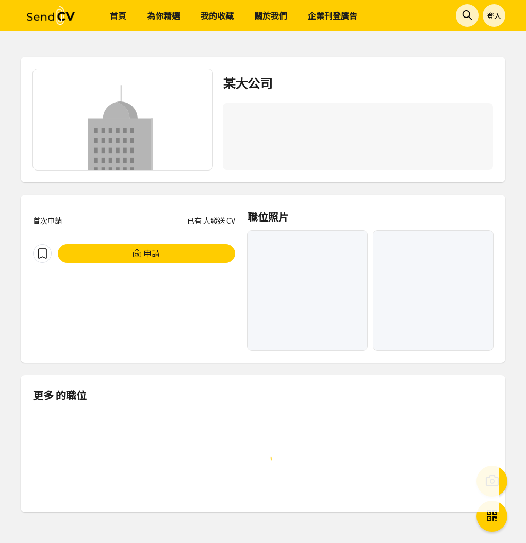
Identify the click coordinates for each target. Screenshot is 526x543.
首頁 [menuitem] (118, 15)
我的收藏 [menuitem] (217, 15)
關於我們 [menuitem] (270, 15)
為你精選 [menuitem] (163, 15)
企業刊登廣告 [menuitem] (332, 15)
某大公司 (247, 83)
